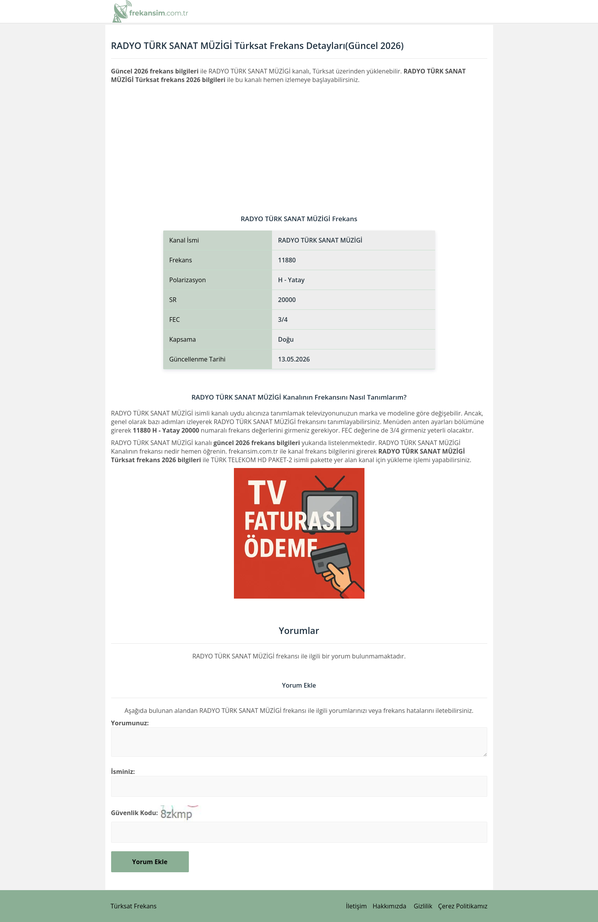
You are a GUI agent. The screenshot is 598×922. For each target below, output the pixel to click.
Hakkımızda (389, 906)
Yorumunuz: (130, 723)
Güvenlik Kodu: (134, 812)
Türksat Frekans (134, 906)
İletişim (356, 906)
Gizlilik (423, 906)
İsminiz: (123, 771)
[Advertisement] (299, 142)
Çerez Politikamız (463, 906)
